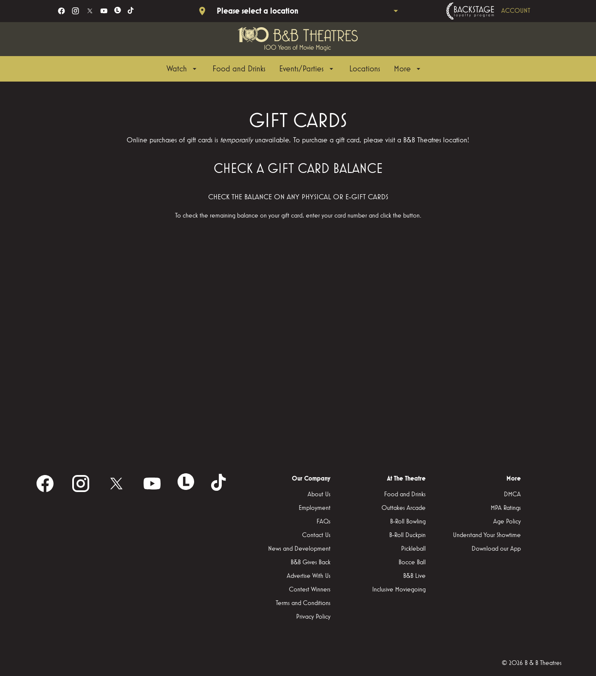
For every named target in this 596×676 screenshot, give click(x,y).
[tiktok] (131, 11)
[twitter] (90, 11)
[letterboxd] (117, 10)
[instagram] (75, 11)
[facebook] (61, 11)
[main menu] (295, 68)
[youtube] (104, 11)
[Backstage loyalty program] (500, 11)
